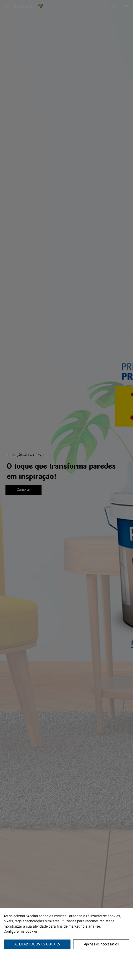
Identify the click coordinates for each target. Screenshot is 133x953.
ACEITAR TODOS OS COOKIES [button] (37, 944)
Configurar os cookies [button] (21, 931)
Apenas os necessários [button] (101, 944)
